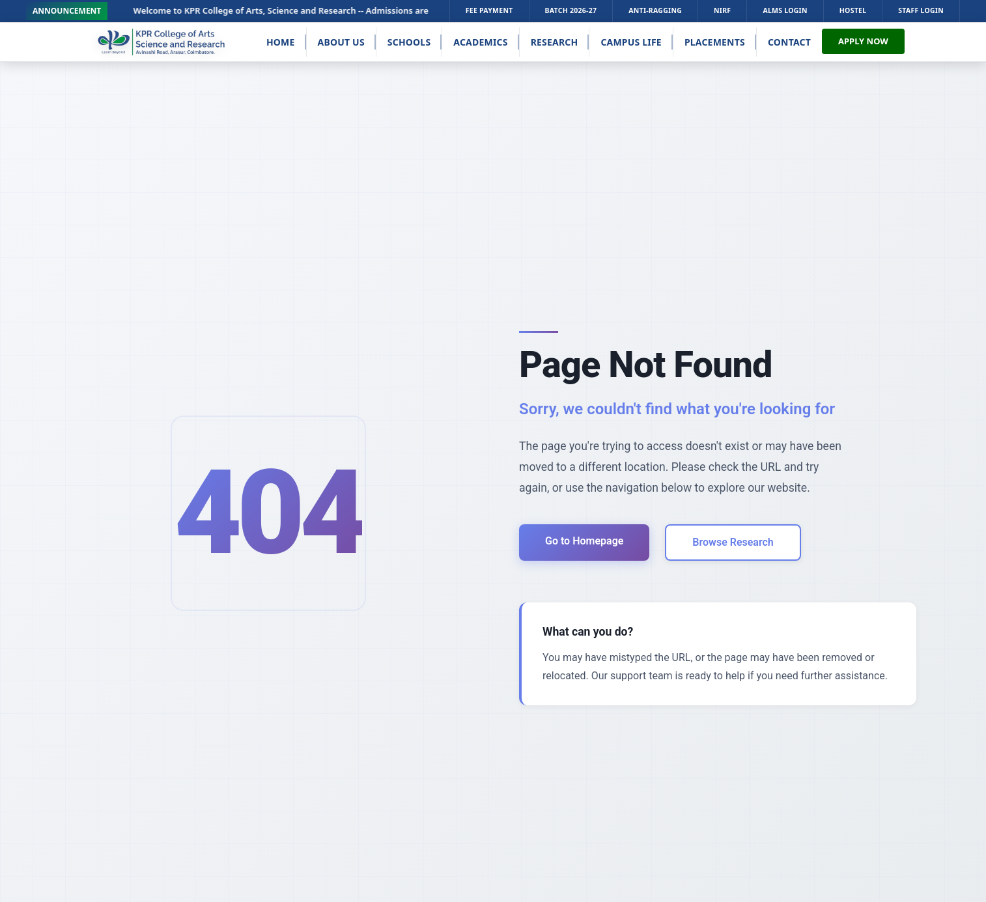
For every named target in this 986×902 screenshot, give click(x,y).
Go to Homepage (584, 541)
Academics (480, 42)
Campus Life (631, 42)
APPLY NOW (863, 41)
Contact (789, 42)
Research (554, 42)
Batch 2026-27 (571, 10)
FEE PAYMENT (489, 10)
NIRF (722, 10)
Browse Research (732, 542)
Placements (714, 42)
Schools (409, 42)
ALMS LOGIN (785, 10)
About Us (341, 42)
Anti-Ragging (655, 10)
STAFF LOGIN (921, 10)
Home (280, 42)
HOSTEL (853, 10)
